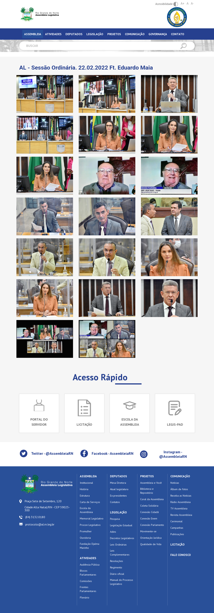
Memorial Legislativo (91, 518)
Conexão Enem (148, 518)
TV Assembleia (178, 508)
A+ (182, 3)
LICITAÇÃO (177, 544)
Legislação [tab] (94, 34)
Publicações (177, 534)
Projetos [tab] (114, 34)
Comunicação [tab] (135, 34)
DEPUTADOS (118, 476)
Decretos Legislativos (122, 538)
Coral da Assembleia (152, 499)
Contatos (115, 502)
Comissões (86, 581)
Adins (113, 531)
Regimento (116, 567)
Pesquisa (115, 519)
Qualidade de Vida (150, 544)
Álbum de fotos (179, 489)
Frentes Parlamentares (88, 589)
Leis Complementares (119, 552)
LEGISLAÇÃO (118, 512)
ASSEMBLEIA (88, 476)
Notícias (174, 482)
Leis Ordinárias (118, 544)
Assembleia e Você (151, 482)
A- (192, 3)
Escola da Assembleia (86, 510)
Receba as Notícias (180, 495)
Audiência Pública (89, 564)
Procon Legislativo (90, 525)
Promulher (86, 531)
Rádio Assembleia (180, 502)
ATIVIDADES (88, 558)
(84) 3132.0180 (35, 516)
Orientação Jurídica (151, 537)
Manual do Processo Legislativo (121, 582)
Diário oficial (117, 574)
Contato (177, 34)
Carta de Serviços (90, 502)
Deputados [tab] (73, 34)
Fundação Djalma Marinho (89, 545)
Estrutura (85, 495)
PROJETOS (147, 476)
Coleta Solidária (149, 505)
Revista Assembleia (181, 515)
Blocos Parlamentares (88, 572)
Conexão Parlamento (152, 525)
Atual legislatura (119, 489)
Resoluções (116, 561)
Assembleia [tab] (32, 34)
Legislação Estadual (121, 525)
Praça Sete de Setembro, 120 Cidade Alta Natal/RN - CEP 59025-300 (47, 506)
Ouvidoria (85, 537)
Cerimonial (176, 521)
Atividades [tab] (53, 34)
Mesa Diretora (118, 482)
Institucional (86, 482)
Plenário (84, 597)
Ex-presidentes (118, 495)
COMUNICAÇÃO (180, 476)
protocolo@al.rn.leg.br (39, 524)
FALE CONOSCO (180, 555)
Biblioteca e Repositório (147, 490)
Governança (158, 34)
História (84, 489)
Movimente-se (148, 531)
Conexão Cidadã (149, 512)
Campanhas (176, 527)
